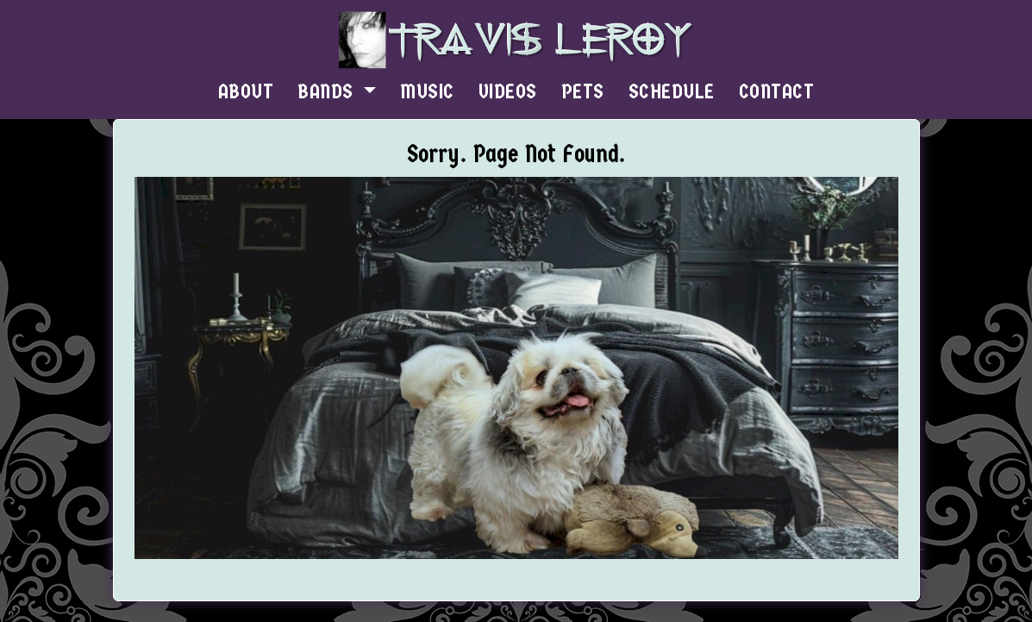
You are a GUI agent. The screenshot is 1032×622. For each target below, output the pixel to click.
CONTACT (777, 91)
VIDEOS (507, 91)
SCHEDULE (672, 91)
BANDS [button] (328, 91)
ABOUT (246, 91)
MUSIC (427, 91)
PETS (582, 91)
